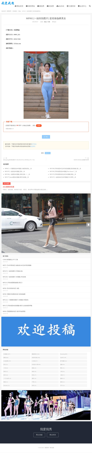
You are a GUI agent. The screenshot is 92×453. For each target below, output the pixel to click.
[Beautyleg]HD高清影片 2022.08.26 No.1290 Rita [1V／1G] (19, 160)
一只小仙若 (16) (7, 378)
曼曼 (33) (34, 368)
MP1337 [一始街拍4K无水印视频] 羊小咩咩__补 (63, 177)
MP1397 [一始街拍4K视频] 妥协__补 (15, 171)
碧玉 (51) (6, 364)
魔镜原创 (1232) (35, 354)
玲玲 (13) (34, 385)
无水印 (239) (63, 357)
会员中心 (82, 6)
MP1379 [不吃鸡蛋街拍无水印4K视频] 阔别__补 (63, 174)
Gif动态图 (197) (7, 361)
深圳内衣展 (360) (36, 357)
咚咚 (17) (34, 375)
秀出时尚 (53, 435)
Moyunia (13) (6, 385)
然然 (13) (6, 382)
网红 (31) (62, 368)
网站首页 (19, 6)
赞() (46, 137)
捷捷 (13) (62, 378)
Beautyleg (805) (63, 354)
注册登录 (71, 6)
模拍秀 (40, 6)
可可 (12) (62, 385)
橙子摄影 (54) (63, 361)
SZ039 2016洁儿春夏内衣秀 (81, 160)
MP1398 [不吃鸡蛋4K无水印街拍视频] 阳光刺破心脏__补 (65, 169)
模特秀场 (30, 6)
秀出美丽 (39, 435)
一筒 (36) (6, 368)
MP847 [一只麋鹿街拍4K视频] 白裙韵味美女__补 (18, 169)
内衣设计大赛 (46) (36, 364)
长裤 (49, 22)
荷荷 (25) (6, 371)
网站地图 (52, 448)
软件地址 (34, 144)
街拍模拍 (15, 11)
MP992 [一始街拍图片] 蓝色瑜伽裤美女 (46, 18)
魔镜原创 (48, 153)
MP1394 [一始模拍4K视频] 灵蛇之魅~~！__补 (17, 174)
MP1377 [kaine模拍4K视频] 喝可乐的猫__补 (17, 177)
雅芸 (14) (34, 378)
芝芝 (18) (6, 375)
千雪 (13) (34, 382)
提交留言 (32, 146)
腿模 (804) (6, 357)
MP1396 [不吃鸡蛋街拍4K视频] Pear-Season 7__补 (63, 171)
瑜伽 (19, 11)
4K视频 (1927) (7, 354)
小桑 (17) (62, 375)
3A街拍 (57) (34, 361)
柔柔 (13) (62, 382)
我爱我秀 (7, 3)
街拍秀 (50, 6)
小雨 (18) (62, 371)
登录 (39, 125)
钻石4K (60, 6)
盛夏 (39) (62, 364)
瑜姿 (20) (34, 371)
